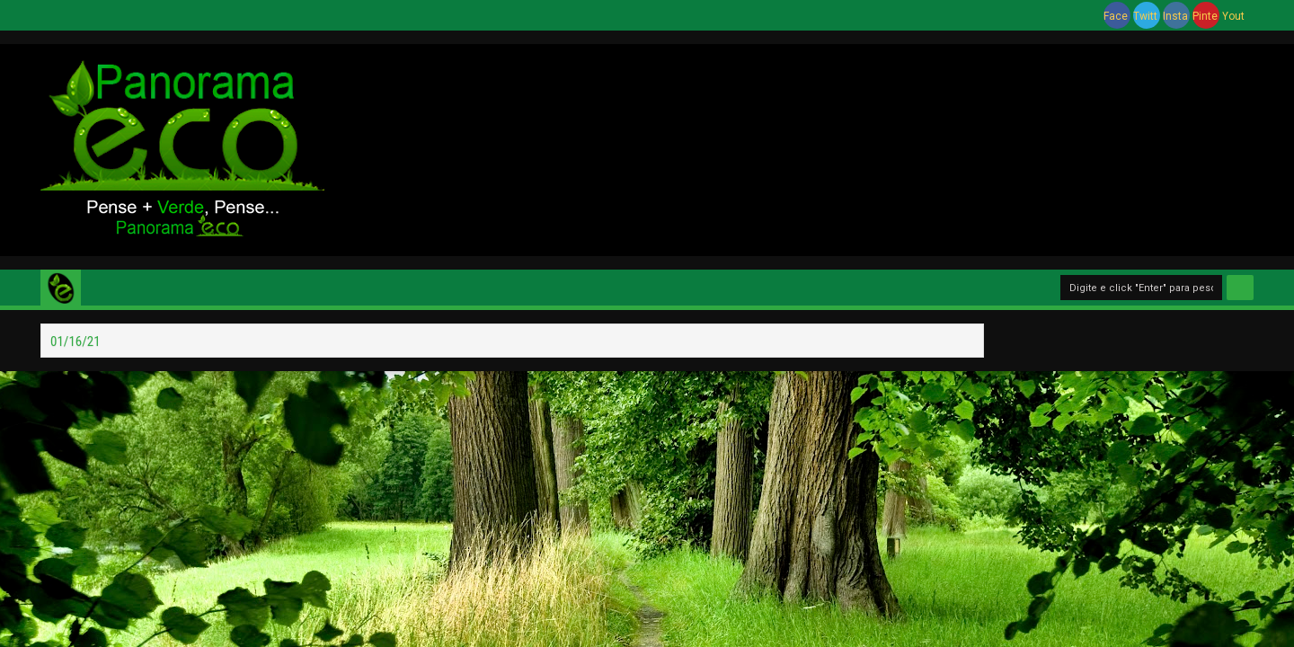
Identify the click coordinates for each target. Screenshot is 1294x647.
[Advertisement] (818, 147)
